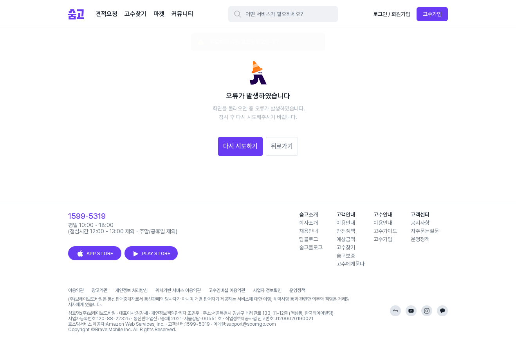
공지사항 (420, 223)
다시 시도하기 (240, 146)
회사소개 (308, 223)
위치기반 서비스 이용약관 (178, 290)
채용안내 (308, 231)
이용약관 (76, 290)
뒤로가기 (282, 146)
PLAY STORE (151, 254)
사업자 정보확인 (267, 290)
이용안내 (345, 223)
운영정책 (420, 239)
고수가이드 (385, 231)
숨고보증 (345, 255)
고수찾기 (345, 247)
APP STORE (94, 254)
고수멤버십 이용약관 (227, 290)
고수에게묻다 (350, 264)
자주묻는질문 (425, 231)
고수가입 (432, 14)
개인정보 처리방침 (131, 290)
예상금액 (345, 239)
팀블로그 (308, 239)
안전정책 (345, 231)
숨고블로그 (311, 247)
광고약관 (99, 290)
